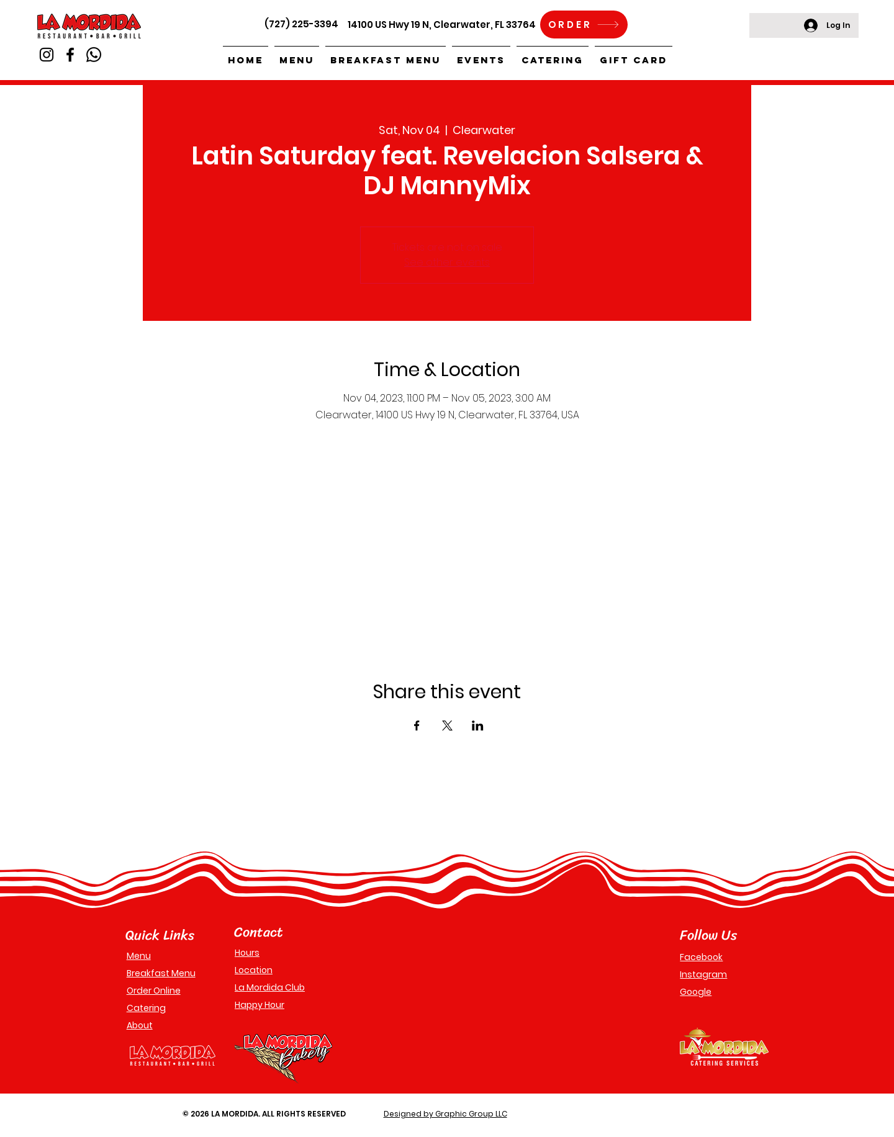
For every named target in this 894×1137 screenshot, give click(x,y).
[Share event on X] (447, 725)
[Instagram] (46, 54)
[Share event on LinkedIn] (478, 725)
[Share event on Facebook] (417, 725)
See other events (447, 262)
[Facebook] (70, 54)
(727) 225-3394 (301, 23)
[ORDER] (584, 24)
